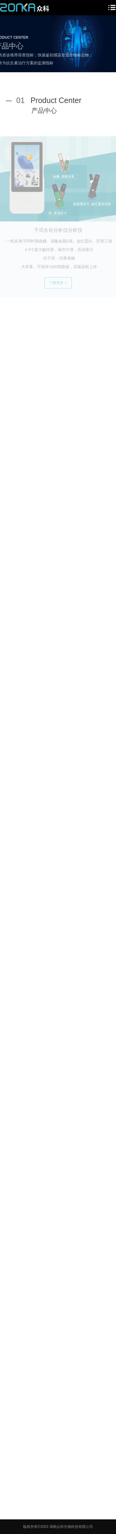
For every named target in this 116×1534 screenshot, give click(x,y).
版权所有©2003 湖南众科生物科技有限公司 (58, 1527)
